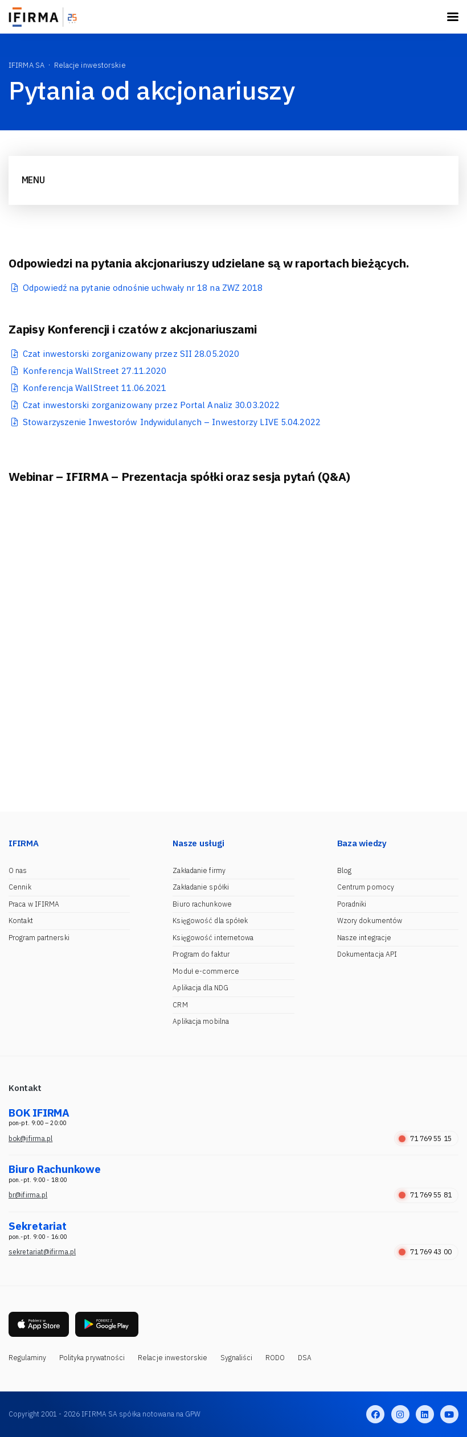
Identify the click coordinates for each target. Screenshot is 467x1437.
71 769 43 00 (425, 1251)
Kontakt (21, 920)
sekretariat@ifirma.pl (42, 1251)
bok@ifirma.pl (30, 1138)
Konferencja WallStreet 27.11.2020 (94, 370)
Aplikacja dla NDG (200, 987)
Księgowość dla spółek (210, 920)
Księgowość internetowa (213, 937)
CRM (180, 1004)
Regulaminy (27, 1357)
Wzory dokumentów (370, 920)
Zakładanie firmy (199, 870)
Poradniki (352, 904)
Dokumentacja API (367, 954)
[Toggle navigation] (452, 17)
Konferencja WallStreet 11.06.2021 (94, 387)
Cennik (20, 887)
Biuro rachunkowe (202, 904)
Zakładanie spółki (201, 887)
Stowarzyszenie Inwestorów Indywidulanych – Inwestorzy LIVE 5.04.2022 (172, 422)
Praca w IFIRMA (34, 904)
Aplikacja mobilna (201, 1021)
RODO (275, 1357)
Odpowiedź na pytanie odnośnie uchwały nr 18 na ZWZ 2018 (143, 287)
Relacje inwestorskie (172, 1357)
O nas (18, 870)
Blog (344, 870)
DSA (305, 1357)
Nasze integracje (364, 937)
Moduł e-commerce (206, 971)
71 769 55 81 (425, 1195)
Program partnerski (39, 937)
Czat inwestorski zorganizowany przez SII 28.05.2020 (131, 353)
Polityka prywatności (92, 1357)
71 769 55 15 (425, 1138)
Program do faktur (201, 954)
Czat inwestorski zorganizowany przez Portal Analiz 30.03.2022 (151, 405)
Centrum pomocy (365, 887)
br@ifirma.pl (28, 1195)
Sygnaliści (236, 1357)
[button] (14, 602)
